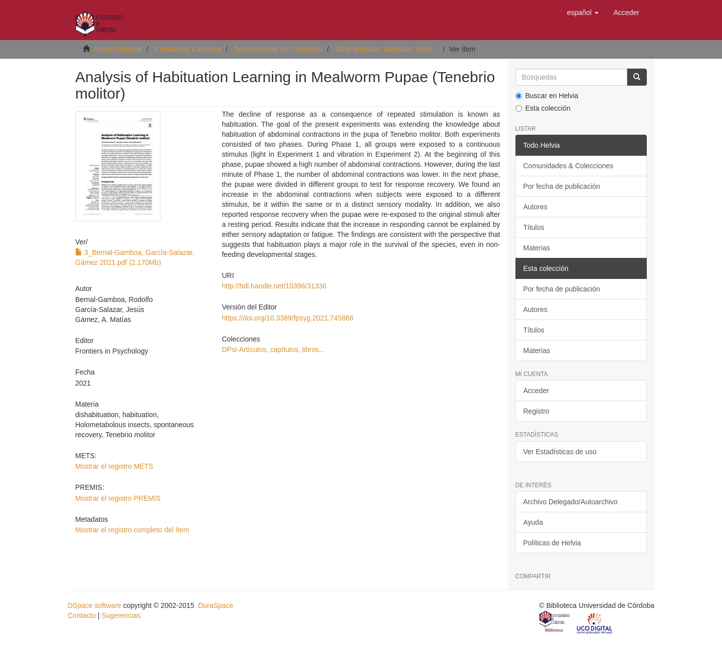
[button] (583, 12)
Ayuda (533, 522)
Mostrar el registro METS (114, 466)
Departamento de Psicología (278, 49)
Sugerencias (120, 615)
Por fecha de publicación (561, 186)
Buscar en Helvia (547, 96)
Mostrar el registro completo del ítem (132, 530)
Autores (535, 207)
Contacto (82, 615)
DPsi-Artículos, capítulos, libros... (386, 49)
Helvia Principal (118, 49)
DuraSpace (215, 605)
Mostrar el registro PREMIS (117, 498)
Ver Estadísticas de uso (560, 452)
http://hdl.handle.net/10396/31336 (274, 286)
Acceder (536, 391)
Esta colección (543, 108)
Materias (537, 248)
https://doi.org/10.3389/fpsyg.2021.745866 (287, 318)
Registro (536, 411)
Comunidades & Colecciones (568, 166)
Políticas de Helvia (552, 543)
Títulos (534, 227)
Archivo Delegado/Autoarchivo (570, 502)
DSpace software (94, 605)
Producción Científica (188, 49)
